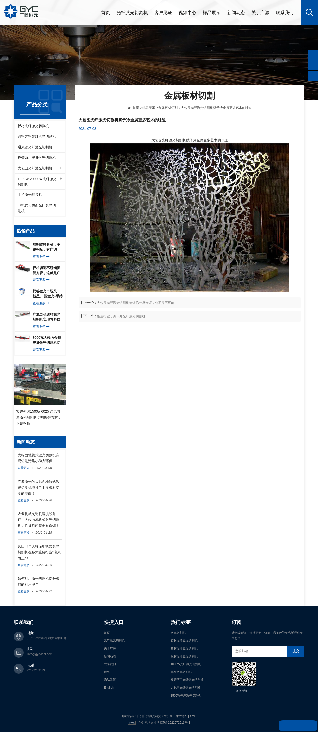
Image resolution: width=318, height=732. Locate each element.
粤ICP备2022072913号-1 (173, 723)
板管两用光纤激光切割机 (37, 158)
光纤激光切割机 (132, 12)
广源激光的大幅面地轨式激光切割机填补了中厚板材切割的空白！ (38, 488)
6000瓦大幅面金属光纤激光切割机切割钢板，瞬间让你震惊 (47, 341)
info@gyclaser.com (40, 654)
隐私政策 (110, 680)
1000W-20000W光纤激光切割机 (37, 181)
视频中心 (187, 12)
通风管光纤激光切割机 (35, 147)
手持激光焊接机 (30, 195)
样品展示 (212, 12)
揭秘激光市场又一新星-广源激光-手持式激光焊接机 (48, 294)
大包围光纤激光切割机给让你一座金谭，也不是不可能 (135, 313)
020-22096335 (36, 670)
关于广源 (260, 12)
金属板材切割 (168, 118)
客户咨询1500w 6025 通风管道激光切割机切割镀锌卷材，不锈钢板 (38, 418)
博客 (107, 672)
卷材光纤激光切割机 (184, 649)
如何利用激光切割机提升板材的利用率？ (38, 582)
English (109, 688)
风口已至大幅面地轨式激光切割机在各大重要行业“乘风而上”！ (39, 552)
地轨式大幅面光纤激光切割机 (37, 208)
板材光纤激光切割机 (33, 126)
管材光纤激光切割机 (184, 641)
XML (193, 716)
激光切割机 (178, 633)
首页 (105, 12)
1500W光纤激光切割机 (186, 696)
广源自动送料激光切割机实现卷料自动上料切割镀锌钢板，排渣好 (46, 317)
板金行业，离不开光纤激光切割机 (121, 327)
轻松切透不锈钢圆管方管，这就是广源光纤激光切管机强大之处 (46, 271)
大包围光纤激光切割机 (35, 168)
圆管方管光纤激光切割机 (37, 136)
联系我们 (285, 12)
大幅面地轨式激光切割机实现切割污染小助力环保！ (38, 458)
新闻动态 (236, 12)
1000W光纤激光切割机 (186, 664)
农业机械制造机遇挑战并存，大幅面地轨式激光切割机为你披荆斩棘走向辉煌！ (38, 520)
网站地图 (181, 716)
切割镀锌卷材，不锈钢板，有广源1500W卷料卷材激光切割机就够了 (47, 247)
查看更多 (41, 257)
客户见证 (163, 12)
